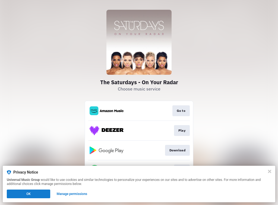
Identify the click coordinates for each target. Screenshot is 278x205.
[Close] (269, 171)
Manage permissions (72, 194)
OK (28, 194)
